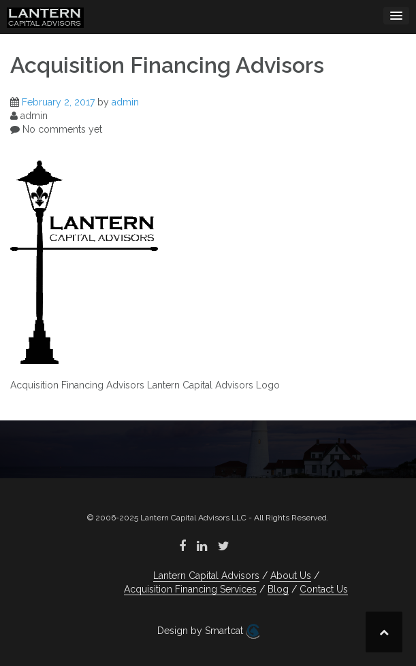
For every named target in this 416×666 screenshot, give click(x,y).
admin (125, 102)
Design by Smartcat (208, 631)
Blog (278, 589)
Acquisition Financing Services (190, 589)
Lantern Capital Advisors (206, 575)
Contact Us (324, 589)
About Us (290, 575)
